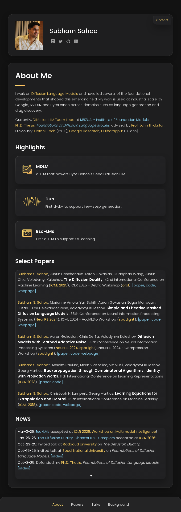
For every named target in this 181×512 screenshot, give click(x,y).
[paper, (138, 285)
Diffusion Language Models (54, 94)
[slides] (57, 456)
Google (21, 105)
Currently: (23, 120)
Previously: (24, 131)
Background (118, 504)
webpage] (27, 291)
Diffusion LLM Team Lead (53, 120)
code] (57, 382)
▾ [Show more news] (91, 476)
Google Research (84, 131)
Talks (95, 504)
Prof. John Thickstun (148, 125)
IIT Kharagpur (112, 131)
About (57, 504)
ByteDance (60, 105)
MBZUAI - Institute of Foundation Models (114, 120)
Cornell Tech (44, 131)
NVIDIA (35, 105)
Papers (77, 504)
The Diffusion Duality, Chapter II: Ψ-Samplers (76, 438)
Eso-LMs (43, 432)
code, (151, 285)
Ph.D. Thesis (25, 125)
